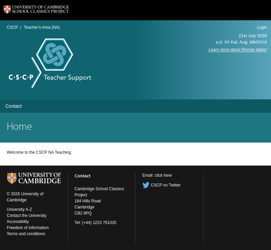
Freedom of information (28, 227)
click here (163, 175)
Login (262, 27)
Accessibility (18, 221)
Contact (13, 106)
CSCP (12, 27)
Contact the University (26, 215)
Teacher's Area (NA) (42, 27)
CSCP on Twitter (161, 185)
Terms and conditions (26, 233)
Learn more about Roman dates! (237, 49)
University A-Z (19, 209)
